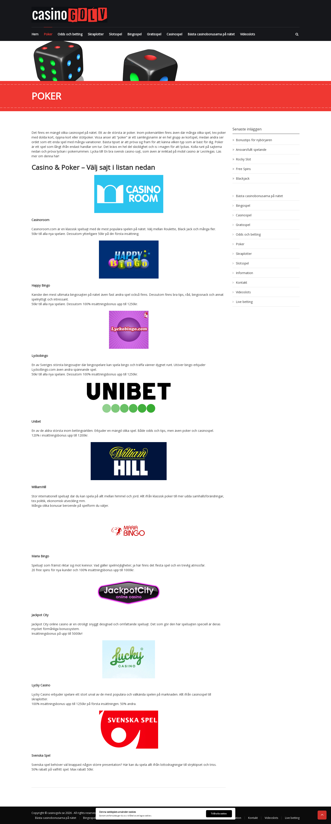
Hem (34, 34)
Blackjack (242, 178)
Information (244, 273)
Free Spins (243, 169)
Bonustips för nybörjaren (254, 140)
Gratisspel (154, 34)
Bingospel (134, 34)
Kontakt (241, 282)
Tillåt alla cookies (219, 813)
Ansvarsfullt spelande (251, 149)
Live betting (244, 302)
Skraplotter (96, 34)
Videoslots (247, 34)
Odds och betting (70, 34)
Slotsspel (115, 34)
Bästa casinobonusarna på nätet (211, 34)
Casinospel (174, 34)
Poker (48, 34)
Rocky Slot (243, 159)
